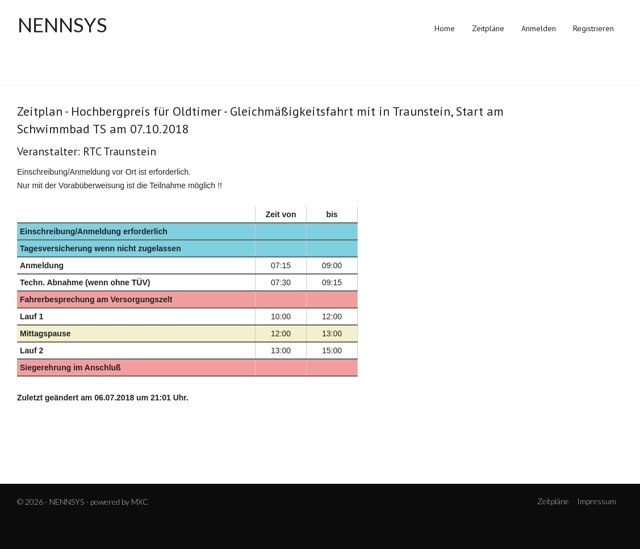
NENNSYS (62, 25)
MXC (139, 501)
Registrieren (593, 28)
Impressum (596, 501)
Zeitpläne (488, 28)
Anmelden (538, 28)
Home (444, 28)
